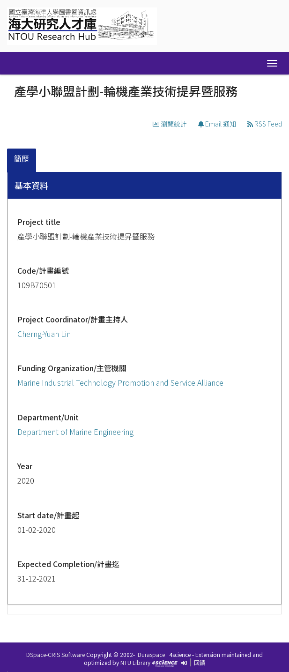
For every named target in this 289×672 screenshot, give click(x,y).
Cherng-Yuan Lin (44, 333)
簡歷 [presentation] (21, 158)
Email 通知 (217, 123)
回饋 (199, 662)
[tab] (22, 160)
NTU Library (135, 662)
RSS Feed (264, 123)
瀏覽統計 (170, 123)
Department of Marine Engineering (75, 431)
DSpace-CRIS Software (55, 654)
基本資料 (31, 185)
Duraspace (151, 654)
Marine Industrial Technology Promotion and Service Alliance (120, 382)
